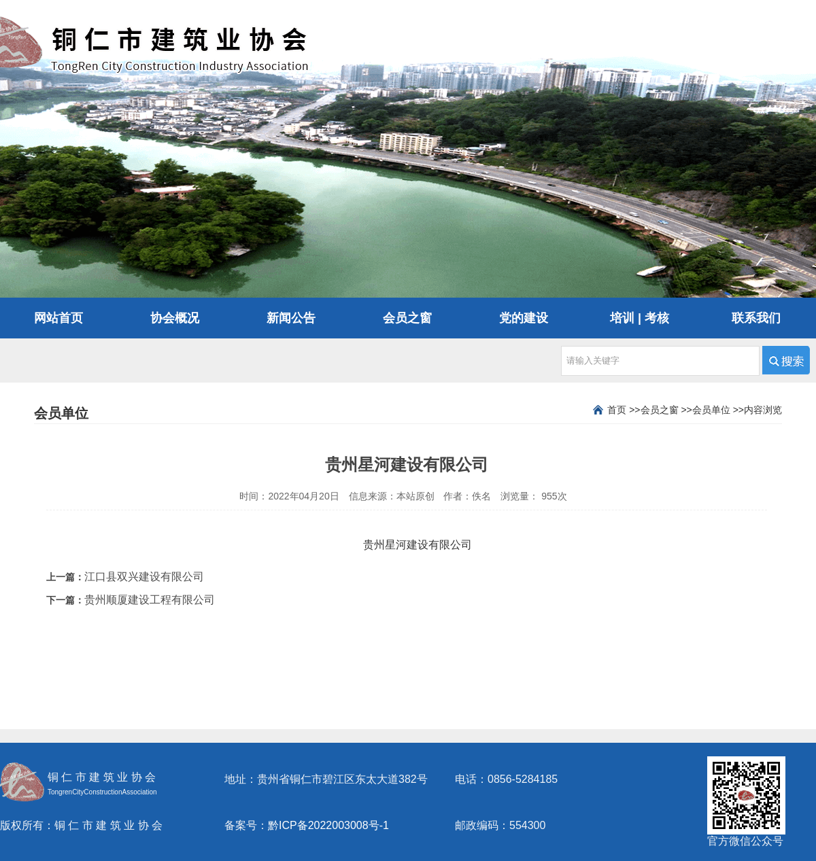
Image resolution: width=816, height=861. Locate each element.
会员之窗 (407, 318)
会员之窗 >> (666, 409)
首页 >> (623, 409)
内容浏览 (763, 409)
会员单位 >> (718, 409)
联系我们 (756, 318)
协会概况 (174, 318)
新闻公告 (291, 318)
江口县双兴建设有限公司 (144, 576)
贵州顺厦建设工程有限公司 (149, 599)
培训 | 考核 (639, 318)
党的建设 (523, 318)
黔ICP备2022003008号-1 (328, 825)
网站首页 (58, 318)
